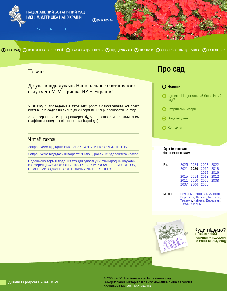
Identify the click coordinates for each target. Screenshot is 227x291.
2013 (204, 177)
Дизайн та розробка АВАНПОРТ (33, 282)
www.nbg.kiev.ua (138, 286)
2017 (204, 173)
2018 (215, 169)
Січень (196, 204)
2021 (184, 169)
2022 (215, 165)
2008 (215, 180)
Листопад (200, 193)
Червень (214, 197)
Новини (174, 87)
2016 (215, 173)
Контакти (175, 128)
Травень (186, 200)
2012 (215, 177)
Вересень (187, 197)
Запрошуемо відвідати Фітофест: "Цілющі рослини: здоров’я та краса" (83, 154)
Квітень (199, 200)
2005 (204, 184)
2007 (184, 184)
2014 (194, 177)
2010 (194, 180)
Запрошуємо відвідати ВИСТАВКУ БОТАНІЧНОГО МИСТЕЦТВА (78, 147)
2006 (194, 184)
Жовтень (215, 193)
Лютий (185, 204)
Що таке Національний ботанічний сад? (194, 98)
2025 (184, 165)
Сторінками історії (182, 109)
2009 (204, 180)
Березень (213, 200)
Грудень (186, 193)
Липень (201, 197)
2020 (194, 169)
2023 (204, 165)
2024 (194, 165)
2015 (184, 177)
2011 (184, 180)
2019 (204, 169)
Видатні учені (178, 118)
